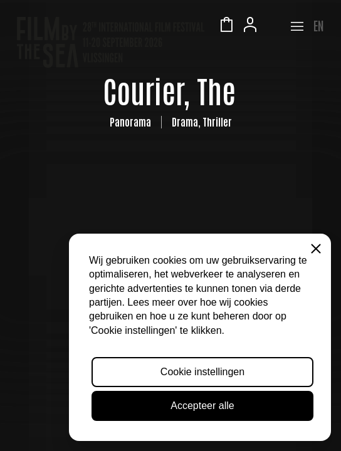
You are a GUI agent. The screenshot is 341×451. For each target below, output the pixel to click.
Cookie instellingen (202, 371)
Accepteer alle (202, 405)
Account (250, 26)
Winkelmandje (226, 26)
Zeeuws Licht (274, 26)
